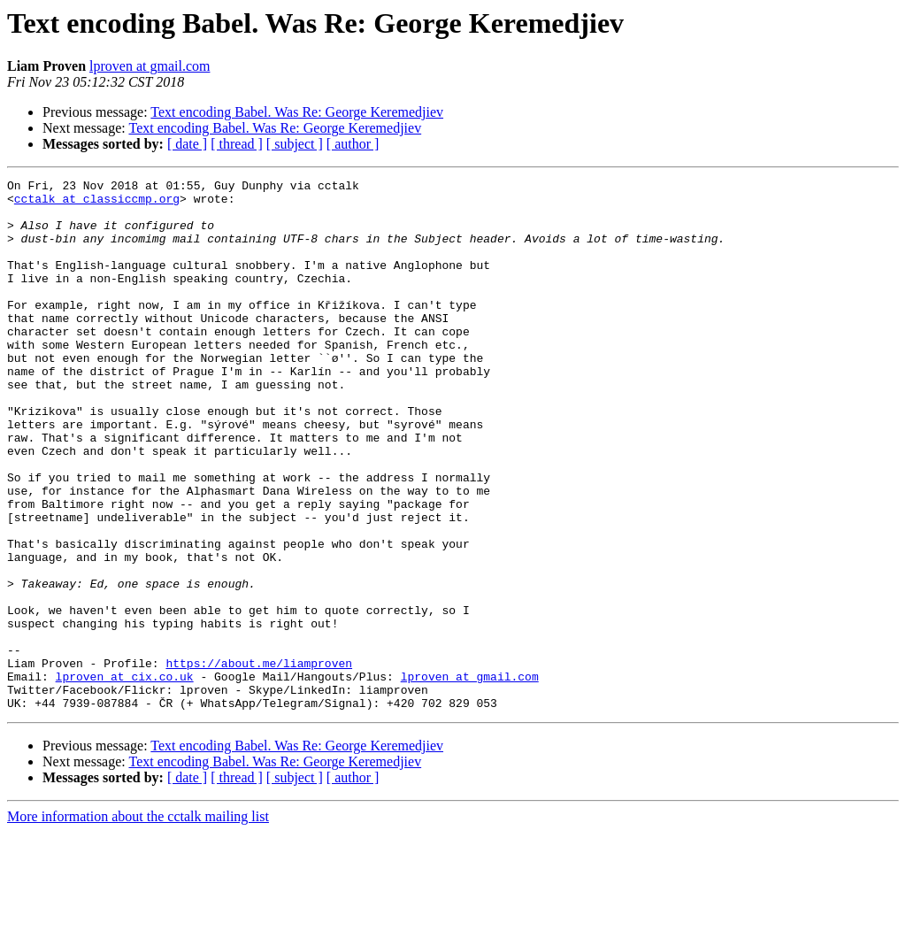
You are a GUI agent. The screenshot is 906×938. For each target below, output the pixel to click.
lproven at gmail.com (149, 65)
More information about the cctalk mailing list (138, 922)
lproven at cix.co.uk (125, 777)
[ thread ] (237, 143)
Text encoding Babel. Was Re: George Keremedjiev (296, 111)
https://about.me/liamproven (258, 761)
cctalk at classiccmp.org (97, 203)
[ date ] (187, 143)
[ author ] (353, 143)
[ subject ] (294, 143)
